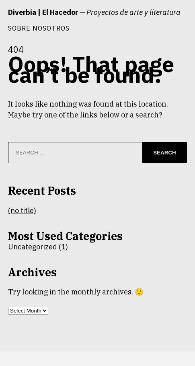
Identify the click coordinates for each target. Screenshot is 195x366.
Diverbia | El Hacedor (43, 12)
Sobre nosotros (39, 28)
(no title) (22, 210)
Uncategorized (32, 246)
